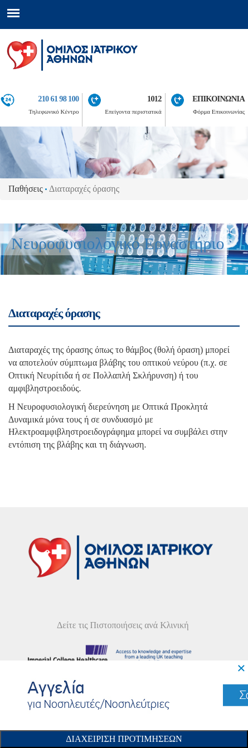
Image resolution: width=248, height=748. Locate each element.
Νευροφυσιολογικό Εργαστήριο (118, 243)
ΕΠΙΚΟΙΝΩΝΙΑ (218, 98)
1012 (154, 98)
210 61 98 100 (58, 98)
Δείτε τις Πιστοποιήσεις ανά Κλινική (123, 625)
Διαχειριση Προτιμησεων (124, 739)
